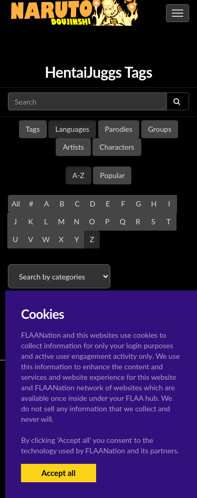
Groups (160, 128)
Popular (112, 175)
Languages (72, 128)
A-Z (78, 175)
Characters (116, 146)
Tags (33, 128)
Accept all (59, 473)
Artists (73, 146)
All (16, 203)
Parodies (119, 128)
